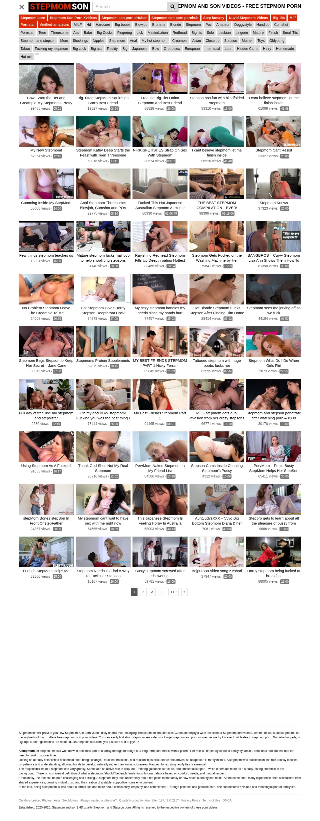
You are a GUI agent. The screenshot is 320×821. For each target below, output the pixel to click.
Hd (88, 25)
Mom (64, 41)
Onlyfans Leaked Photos (35, 800)
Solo (210, 33)
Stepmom (193, 25)
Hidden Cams (247, 49)
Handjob (263, 25)
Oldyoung (277, 41)
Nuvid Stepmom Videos (248, 18)
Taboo (25, 49)
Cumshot (281, 25)
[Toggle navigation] (23, 6)
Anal (133, 41)
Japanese (140, 49)
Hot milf (26, 57)
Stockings (80, 41)
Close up (213, 41)
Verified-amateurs (54, 25)
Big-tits (279, 18)
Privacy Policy (190, 800)
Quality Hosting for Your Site (138, 800)
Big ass (96, 49)
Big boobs (122, 25)
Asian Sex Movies (66, 800)
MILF (78, 25)
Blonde (175, 25)
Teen (42, 33)
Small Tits (290, 33)
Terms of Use (211, 800)
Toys (261, 41)
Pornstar (27, 25)
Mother (247, 41)
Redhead (179, 33)
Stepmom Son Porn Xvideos (73, 18)
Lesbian (224, 33)
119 (173, 592)
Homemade (285, 49)
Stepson (230, 41)
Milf (293, 18)
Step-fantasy (213, 18)
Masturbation (158, 33)
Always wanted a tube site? (98, 800)
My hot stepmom (154, 41)
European (192, 49)
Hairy (267, 49)
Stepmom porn (32, 18)
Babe (88, 33)
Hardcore (103, 25)
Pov (209, 25)
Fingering (124, 33)
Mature (258, 33)
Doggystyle (243, 25)
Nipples (98, 41)
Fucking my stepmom (51, 49)
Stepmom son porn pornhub (175, 18)
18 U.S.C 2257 (169, 800)
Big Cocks (104, 33)
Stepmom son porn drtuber (124, 18)
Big (125, 49)
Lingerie (242, 33)
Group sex (172, 49)
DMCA (227, 800)
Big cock (79, 49)
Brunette (159, 25)
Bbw (155, 49)
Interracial (212, 49)
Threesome (59, 33)
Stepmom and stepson (38, 41)
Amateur (223, 25)
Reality (112, 49)
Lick (140, 33)
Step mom (117, 41)
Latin (228, 49)
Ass (76, 33)
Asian (196, 41)
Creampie (180, 41)
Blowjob (141, 25)
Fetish (273, 33)
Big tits (197, 33)
